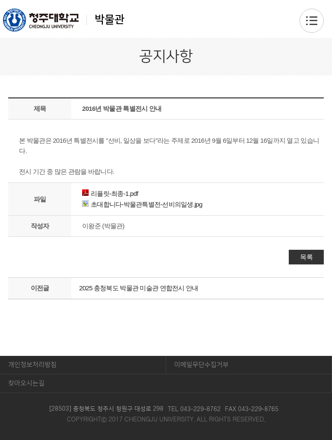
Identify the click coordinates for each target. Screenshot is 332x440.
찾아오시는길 (26, 383)
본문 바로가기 (166, 0)
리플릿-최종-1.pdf (110, 193)
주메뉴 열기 (312, 21)
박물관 (63, 19)
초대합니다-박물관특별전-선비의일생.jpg (142, 204)
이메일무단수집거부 (201, 364)
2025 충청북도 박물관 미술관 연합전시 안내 (138, 288)
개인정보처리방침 (32, 364)
